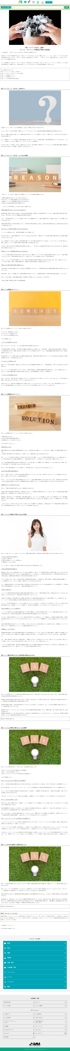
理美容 (35, 958)
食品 (35, 948)
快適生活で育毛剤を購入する (7, 718)
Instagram (51, 1030)
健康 (35, 953)
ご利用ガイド (19, 1014)
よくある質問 (19, 1017)
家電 (35, 943)
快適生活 (3, 709)
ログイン (51, 1002)
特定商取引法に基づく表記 (51, 1022)
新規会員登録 (19, 1002)
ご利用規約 (51, 1014)
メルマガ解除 (51, 1006)
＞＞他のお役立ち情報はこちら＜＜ (8, 928)
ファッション (35, 972)
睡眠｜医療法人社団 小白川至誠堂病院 (15, 280)
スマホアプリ (51, 1033)
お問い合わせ (51, 1017)
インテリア (35, 982)
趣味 (35, 987)
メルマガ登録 (19, 1006)
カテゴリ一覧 (5, 7)
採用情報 (19, 1037)
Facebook (19, 1033)
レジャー (35, 977)
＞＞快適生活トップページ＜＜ (7, 925)
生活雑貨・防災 (35, 967)
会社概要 (19, 1026)
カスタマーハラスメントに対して (19, 1022)
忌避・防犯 (35, 963)
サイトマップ (51, 1026)
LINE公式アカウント (19, 1030)
